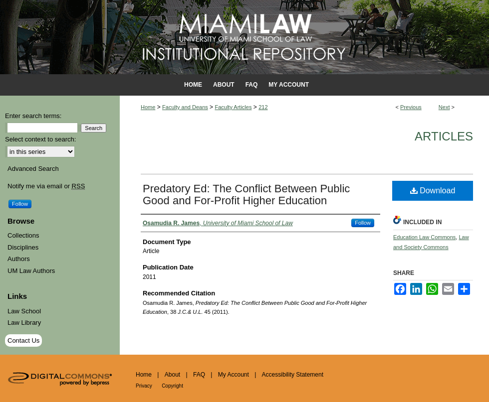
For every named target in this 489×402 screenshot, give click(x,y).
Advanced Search (33, 168)
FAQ (199, 374)
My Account (233, 374)
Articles (444, 136)
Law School (24, 311)
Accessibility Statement (292, 374)
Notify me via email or (46, 186)
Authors (18, 259)
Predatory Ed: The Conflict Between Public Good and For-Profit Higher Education (246, 194)
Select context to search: (40, 139)
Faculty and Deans (185, 107)
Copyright (172, 386)
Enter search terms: (33, 116)
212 (262, 107)
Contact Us (23, 340)
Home (148, 107)
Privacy (144, 386)
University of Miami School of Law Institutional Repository (244, 37)
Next (444, 107)
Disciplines (22, 247)
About (172, 374)
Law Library (24, 322)
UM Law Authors (31, 270)
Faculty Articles (233, 107)
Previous (411, 107)
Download (433, 190)
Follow (363, 223)
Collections (23, 235)
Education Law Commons (424, 237)
